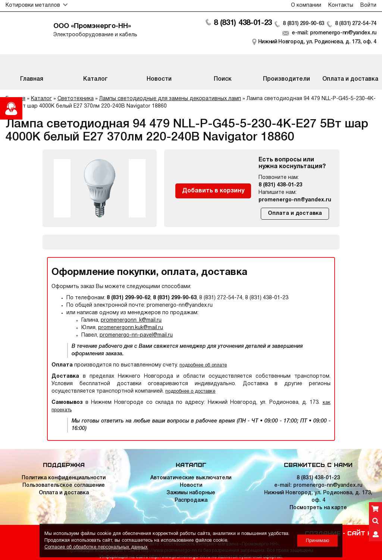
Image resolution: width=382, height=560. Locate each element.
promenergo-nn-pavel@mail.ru (136, 335)
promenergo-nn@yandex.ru (295, 200)
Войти (368, 5)
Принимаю (317, 541)
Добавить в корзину (213, 191)
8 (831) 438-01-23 (243, 23)
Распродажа (191, 500)
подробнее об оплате (203, 365)
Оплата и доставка (295, 213)
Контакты (340, 5)
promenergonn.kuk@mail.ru (130, 327)
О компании (306, 5)
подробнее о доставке (190, 391)
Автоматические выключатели (190, 478)
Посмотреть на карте (318, 507)
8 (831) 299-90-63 (303, 23)
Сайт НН (361, 532)
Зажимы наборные (190, 493)
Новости (191, 485)
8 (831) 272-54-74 (355, 23)
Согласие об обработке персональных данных (96, 547)
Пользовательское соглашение (63, 485)
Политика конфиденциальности (64, 478)
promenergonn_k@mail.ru (131, 320)
